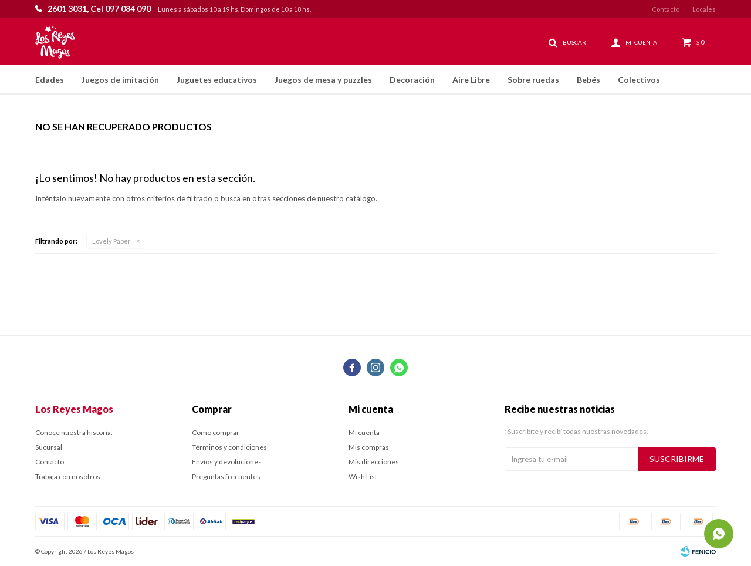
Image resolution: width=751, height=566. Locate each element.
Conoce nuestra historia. (74, 432)
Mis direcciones (374, 461)
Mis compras (369, 447)
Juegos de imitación (120, 80)
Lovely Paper (111, 241)
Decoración (412, 80)
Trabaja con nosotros (67, 476)
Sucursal (48, 447)
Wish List (363, 476)
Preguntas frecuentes (226, 476)
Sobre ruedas (533, 80)
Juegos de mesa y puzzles (323, 80)
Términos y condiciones (229, 447)
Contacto (665, 9)
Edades (49, 80)
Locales (704, 9)
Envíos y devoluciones (227, 461)
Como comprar (215, 432)
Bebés (588, 80)
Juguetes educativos (217, 80)
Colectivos (639, 80)
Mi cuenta (364, 432)
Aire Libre (471, 80)
